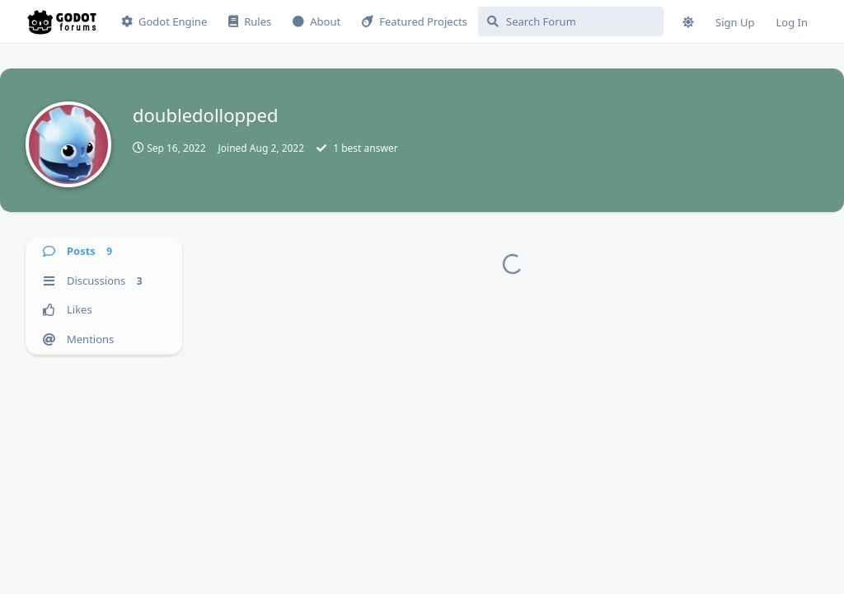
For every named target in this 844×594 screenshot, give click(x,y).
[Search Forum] (570, 21)
